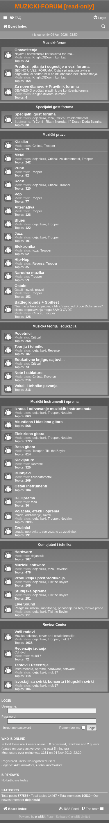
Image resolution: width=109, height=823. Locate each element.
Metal (19, 155)
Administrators (24, 765)
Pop (18, 194)
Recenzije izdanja (30, 648)
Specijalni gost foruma (54, 107)
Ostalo (20, 286)
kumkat (60, 57)
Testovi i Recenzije (32, 665)
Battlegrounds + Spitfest (37, 302)
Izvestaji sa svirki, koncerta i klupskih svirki (54, 681)
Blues (20, 220)
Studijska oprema (31, 591)
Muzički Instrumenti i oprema (54, 402)
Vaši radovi (25, 632)
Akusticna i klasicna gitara (39, 422)
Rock (19, 181)
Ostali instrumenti (31, 486)
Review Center (54, 625)
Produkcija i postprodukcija (40, 578)
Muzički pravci (54, 135)
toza (51, 118)
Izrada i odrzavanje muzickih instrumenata (53, 409)
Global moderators (49, 765)
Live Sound (25, 604)
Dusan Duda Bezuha (84, 121)
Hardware (23, 552)
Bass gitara (25, 447)
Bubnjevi (23, 473)
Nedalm (66, 412)
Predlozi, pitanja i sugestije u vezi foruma (52, 66)
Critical (60, 118)
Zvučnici (22, 527)
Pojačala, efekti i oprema (37, 511)
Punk (19, 168)
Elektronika (25, 246)
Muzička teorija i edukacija (54, 326)
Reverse (38, 263)
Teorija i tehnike (29, 346)
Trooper (49, 145)
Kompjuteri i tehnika (54, 545)
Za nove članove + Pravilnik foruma (47, 86)
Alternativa (24, 207)
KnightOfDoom (43, 57)
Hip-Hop (22, 259)
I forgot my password (16, 727)
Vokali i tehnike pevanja (36, 386)
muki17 (66, 639)
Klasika (21, 142)
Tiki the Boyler (55, 451)
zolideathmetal (77, 118)
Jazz (19, 233)
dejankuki (39, 118)
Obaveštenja (26, 50)
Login (6, 700)
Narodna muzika (29, 272)
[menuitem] (15, 17)
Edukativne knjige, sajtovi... (40, 359)
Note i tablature (28, 372)
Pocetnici (23, 333)
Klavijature (24, 460)
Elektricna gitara (29, 434)
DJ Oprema (25, 498)
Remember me (72, 728)
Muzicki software (30, 565)
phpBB (39, 816)
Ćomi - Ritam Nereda (49, 121)
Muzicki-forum (54, 43)
